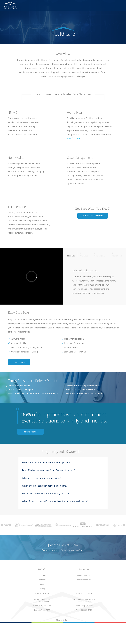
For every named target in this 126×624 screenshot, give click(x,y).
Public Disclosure (84, 580)
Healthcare (42, 580)
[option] (25, 524)
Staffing (42, 589)
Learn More (19, 362)
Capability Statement (84, 575)
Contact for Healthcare (92, 215)
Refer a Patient (30, 431)
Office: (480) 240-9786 (84, 606)
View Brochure (73, 138)
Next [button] (124, 525)
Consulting (42, 575)
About (42, 584)
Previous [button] (2, 525)
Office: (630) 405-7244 (42, 606)
